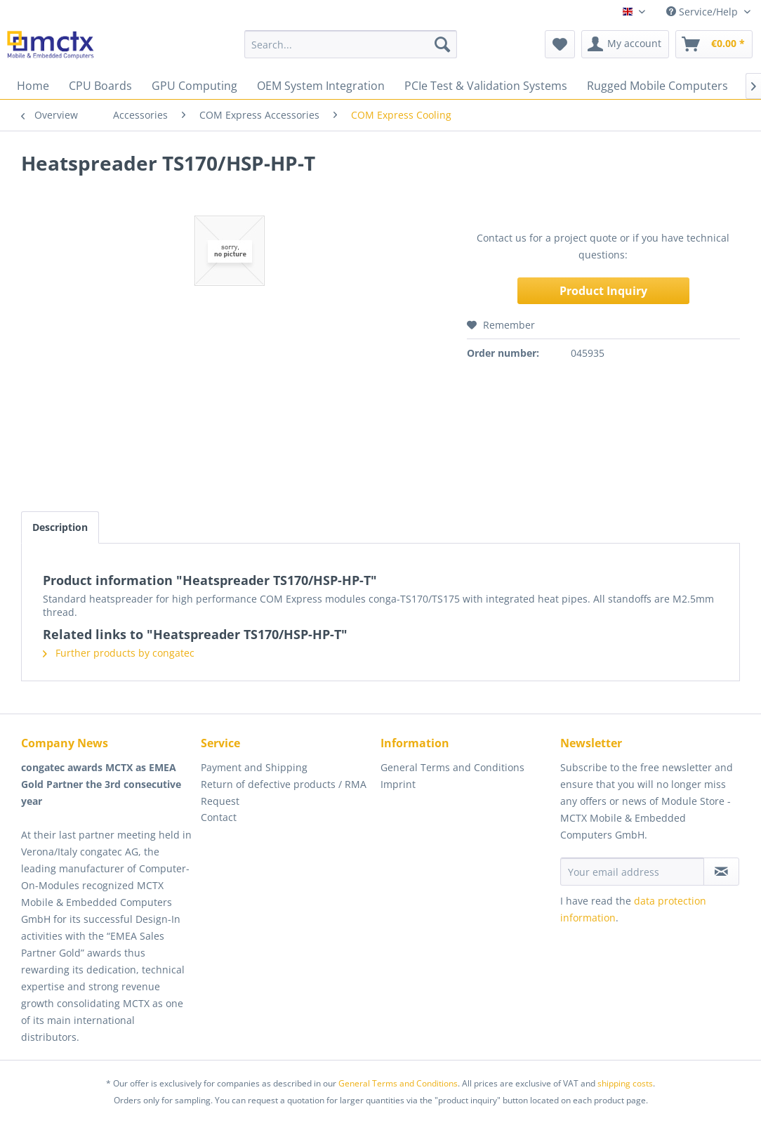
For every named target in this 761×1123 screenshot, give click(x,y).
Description (60, 527)
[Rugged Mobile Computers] (657, 85)
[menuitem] (351, 44)
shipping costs (625, 1083)
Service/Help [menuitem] (703, 11)
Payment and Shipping (254, 767)
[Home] (33, 85)
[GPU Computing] (194, 85)
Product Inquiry (603, 290)
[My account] (625, 44)
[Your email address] (632, 872)
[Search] (442, 44)
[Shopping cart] (714, 44)
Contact (219, 817)
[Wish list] (560, 44)
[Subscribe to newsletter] (721, 872)
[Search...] (351, 44)
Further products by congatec (118, 652)
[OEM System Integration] (321, 85)
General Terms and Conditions (452, 767)
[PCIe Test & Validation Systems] (486, 85)
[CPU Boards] (100, 85)
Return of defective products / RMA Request (283, 792)
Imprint (398, 784)
